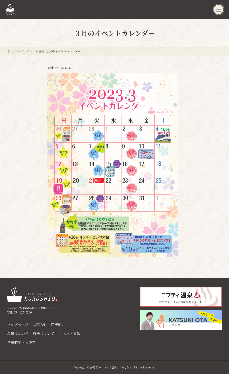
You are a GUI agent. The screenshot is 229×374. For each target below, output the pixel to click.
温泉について (18, 333)
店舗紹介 (58, 324)
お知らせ (40, 324)
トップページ (17, 324)
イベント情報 (69, 333)
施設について (43, 333)
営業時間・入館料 (21, 342)
